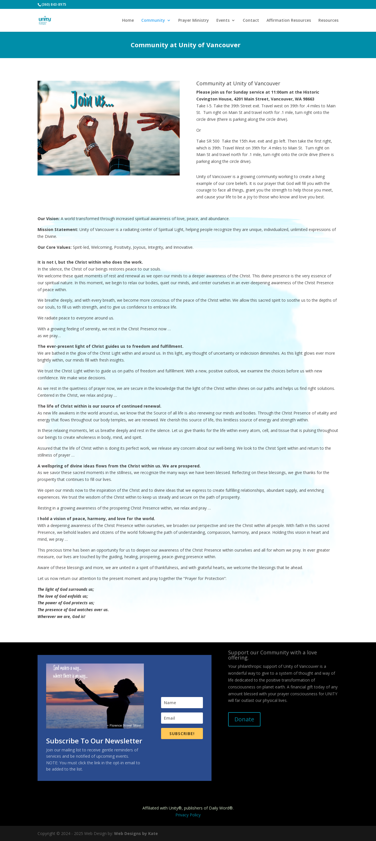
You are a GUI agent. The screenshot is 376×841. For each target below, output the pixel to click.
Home (128, 20)
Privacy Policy (188, 815)
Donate (244, 719)
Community (153, 20)
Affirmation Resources (289, 20)
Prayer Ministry (193, 20)
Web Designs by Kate (136, 833)
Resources (328, 20)
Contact (251, 20)
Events (223, 20)
